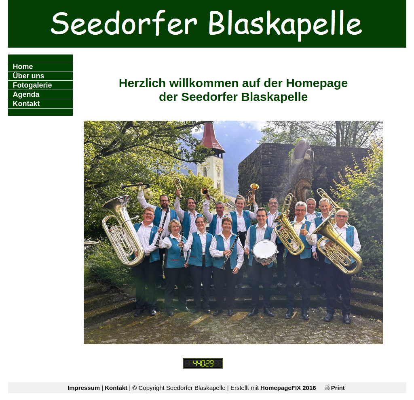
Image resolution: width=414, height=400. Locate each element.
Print (335, 387)
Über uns (28, 76)
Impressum (84, 387)
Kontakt (26, 104)
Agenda (26, 94)
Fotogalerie (32, 85)
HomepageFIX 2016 (288, 387)
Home (23, 67)
